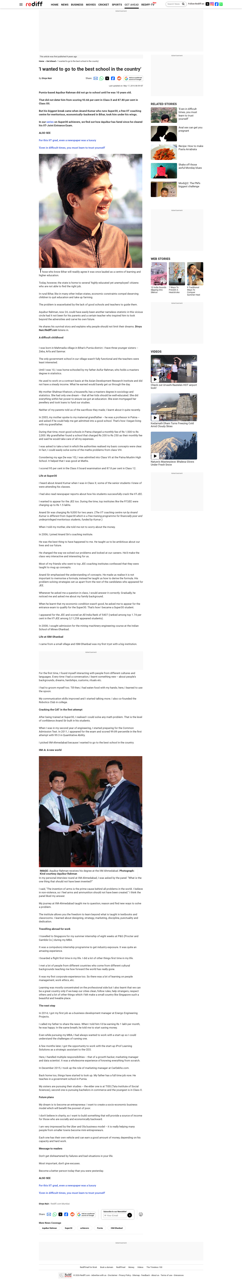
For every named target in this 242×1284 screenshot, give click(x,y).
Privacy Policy (125, 1275)
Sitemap (136, 1275)
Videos (140, 1267)
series (50, 121)
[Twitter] (207, 4)
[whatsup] (221, 4)
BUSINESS (77, 4)
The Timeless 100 (154, 1267)
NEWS (64, 4)
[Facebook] (216, 4)
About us (155, 1275)
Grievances (179, 1275)
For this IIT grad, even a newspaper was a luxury (67, 140)
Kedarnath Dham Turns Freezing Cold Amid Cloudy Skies (172, 425)
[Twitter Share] (107, 78)
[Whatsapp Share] (101, 78)
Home (41, 61)
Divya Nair (47, 78)
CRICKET (103, 4)
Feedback (145, 1275)
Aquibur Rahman (49, 1228)
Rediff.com (85, 1275)
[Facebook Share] (113, 78)
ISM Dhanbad (117, 1228)
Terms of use (166, 1275)
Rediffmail (120, 1267)
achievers (84, 1228)
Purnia (100, 1228)
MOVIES (91, 4)
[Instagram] (212, 4)
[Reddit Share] (118, 78)
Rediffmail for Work (88, 1267)
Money (131, 1267)
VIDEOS (156, 351)
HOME (54, 4)
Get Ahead (51, 61)
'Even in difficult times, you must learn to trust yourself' (72, 1193)
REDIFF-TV (147, 4)
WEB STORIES (160, 259)
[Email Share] (95, 78)
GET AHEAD (132, 4)
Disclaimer (112, 1275)
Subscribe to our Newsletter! (115, 1212)
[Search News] (182, 4)
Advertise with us (98, 1275)
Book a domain (106, 1267)
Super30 (68, 1228)
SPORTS (117, 4)
